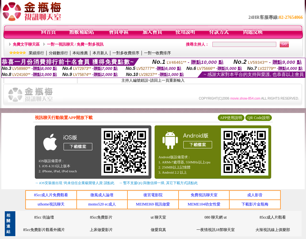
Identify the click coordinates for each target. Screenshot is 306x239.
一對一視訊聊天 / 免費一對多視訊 (75, 44)
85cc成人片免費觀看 (51, 195)
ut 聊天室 (158, 217)
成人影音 (255, 195)
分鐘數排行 (58, 53)
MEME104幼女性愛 (204, 204)
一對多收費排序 (125, 53)
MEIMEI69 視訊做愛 (153, 204)
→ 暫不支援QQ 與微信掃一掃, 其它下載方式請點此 (158, 183)
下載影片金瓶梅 (254, 204)
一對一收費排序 (157, 53)
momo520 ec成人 (102, 204)
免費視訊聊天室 (204, 195)
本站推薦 (80, 53)
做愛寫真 (158, 230)
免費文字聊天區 (26, 44)
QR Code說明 (259, 118)
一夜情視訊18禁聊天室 (215, 230)
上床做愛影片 (101, 230)
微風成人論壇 (101, 195)
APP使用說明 (231, 118)
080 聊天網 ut (215, 217)
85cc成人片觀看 (273, 217)
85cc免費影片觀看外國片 (44, 230)
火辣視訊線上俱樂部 (273, 230)
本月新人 (100, 53)
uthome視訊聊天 (51, 204)
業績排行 (36, 53)
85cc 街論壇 (44, 217)
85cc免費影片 (101, 217)
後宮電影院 (153, 195)
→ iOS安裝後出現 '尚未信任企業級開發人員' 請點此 (74, 183)
